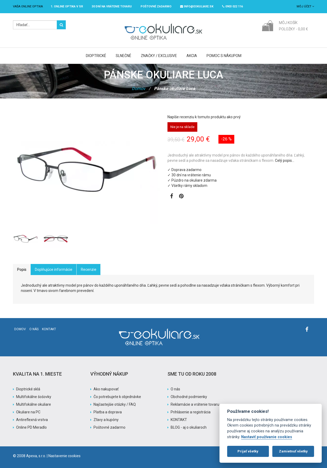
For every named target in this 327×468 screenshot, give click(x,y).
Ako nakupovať (106, 389)
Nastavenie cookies (64, 456)
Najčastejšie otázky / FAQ (115, 404)
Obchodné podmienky (189, 397)
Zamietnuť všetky (293, 451)
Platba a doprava (108, 412)
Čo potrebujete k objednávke (117, 397)
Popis (21, 269)
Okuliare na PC (28, 412)
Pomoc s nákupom (224, 56)
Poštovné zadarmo (109, 427)
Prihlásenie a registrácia (191, 412)
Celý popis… (284, 160)
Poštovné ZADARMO (156, 6)
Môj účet (305, 6)
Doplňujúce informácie (53, 269)
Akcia (191, 56)
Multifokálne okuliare (33, 404)
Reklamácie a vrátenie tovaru (195, 404)
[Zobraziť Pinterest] (181, 197)
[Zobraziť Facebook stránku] (171, 197)
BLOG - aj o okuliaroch (189, 427)
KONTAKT (179, 420)
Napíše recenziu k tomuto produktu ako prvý (204, 117)
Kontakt (49, 329)
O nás (34, 329)
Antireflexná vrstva (32, 420)
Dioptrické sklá (28, 389)
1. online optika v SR (67, 6)
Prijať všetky (247, 451)
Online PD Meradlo (31, 427)
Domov (138, 88)
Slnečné (123, 56)
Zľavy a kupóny (106, 420)
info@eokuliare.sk (196, 6)
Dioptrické (96, 56)
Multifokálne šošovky (33, 397)
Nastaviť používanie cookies (266, 437)
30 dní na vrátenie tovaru (112, 6)
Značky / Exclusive (159, 56)
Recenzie (88, 269)
